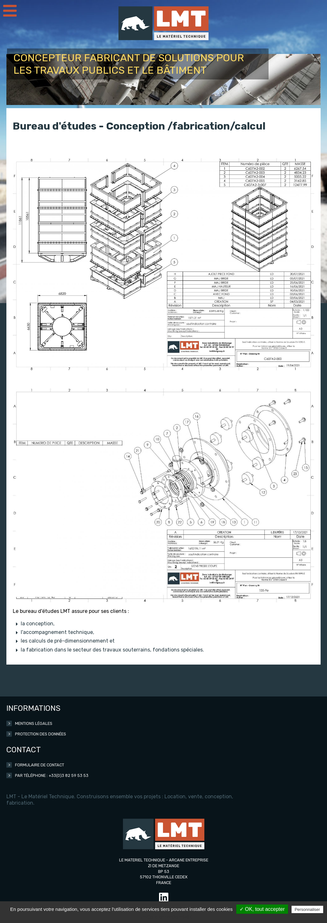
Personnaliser (307, 909)
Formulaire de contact (39, 765)
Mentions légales (33, 723)
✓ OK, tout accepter (262, 909)
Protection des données (40, 734)
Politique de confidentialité (167, 916)
